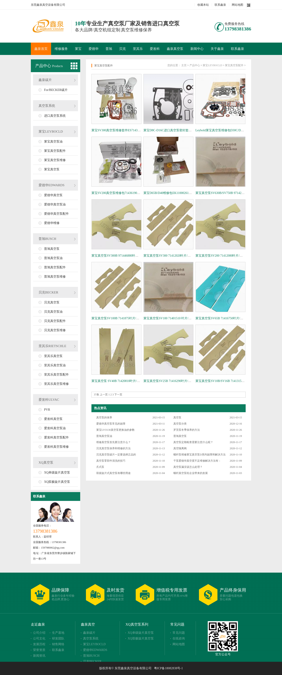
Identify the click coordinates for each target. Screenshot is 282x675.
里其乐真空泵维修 (56, 383)
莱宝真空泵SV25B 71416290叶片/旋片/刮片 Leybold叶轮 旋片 (184, 381)
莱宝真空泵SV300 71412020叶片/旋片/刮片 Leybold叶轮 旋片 (184, 255)
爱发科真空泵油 (55, 428)
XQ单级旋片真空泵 (57, 472)
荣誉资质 (39, 650)
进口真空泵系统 (55, 115)
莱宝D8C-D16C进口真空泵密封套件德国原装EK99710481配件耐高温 (189, 130)
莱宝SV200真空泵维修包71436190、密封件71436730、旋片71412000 (137, 193)
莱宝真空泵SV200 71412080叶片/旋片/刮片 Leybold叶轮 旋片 (236, 255)
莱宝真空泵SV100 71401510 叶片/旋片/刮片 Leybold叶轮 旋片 (184, 318)
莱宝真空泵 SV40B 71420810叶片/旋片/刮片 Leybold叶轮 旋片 (132, 381)
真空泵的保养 (104, 417)
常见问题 (177, 624)
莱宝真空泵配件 (55, 150)
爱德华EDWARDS (52, 185)
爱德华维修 (51, 223)
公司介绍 (39, 632)
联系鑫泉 (220, 4)
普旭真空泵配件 (55, 267)
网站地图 (237, 4)
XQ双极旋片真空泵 (57, 481)
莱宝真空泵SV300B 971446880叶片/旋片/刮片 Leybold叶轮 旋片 (133, 255)
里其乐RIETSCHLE (52, 346)
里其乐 (138, 49)
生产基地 (58, 632)
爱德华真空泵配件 (56, 213)
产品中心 (43, 66)
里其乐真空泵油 (55, 365)
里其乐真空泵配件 (56, 374)
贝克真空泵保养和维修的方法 (113, 448)
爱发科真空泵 (53, 419)
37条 (96, 394)
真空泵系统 (47, 105)
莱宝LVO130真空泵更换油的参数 (115, 429)
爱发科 (155, 49)
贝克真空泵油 (53, 311)
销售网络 (58, 644)
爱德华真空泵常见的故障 (110, 423)
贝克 (122, 49)
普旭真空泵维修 (55, 276)
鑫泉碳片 (45, 80)
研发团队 (58, 638)
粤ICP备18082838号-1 (168, 668)
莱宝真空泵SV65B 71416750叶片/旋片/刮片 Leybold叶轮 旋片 (236, 318)
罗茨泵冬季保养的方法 (186, 429)
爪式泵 (100, 466)
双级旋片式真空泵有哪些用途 (113, 473)
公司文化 (39, 638)
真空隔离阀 (180, 448)
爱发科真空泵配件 (56, 437)
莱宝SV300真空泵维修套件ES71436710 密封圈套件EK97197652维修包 (138, 130)
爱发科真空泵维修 (56, 446)
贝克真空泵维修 (55, 330)
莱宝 (78, 49)
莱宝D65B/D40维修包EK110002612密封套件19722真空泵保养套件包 (189, 193)
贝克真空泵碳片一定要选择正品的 (116, 454)
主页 (184, 65)
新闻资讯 (39, 655)
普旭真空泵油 (53, 258)
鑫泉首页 (41, 49)
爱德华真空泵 (53, 195)
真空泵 (177, 417)
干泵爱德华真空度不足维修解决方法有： (197, 460)
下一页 (118, 394)
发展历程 (39, 644)
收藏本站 (203, 4)
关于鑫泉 (217, 49)
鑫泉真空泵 (175, 49)
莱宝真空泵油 (53, 141)
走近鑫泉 (38, 624)
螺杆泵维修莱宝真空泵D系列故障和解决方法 (199, 454)
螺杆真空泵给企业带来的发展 (190, 473)
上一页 (104, 394)
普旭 (109, 49)
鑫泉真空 (88, 624)
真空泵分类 (180, 423)
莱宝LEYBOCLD (51, 131)
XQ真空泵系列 (136, 624)
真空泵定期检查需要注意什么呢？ (193, 442)
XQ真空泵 (46, 462)
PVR (47, 409)
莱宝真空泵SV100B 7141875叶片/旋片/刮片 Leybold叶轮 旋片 (132, 318)
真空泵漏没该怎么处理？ (187, 466)
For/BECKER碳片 (56, 90)
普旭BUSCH (47, 239)
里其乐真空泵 (53, 356)
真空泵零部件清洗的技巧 (110, 460)
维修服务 (61, 49)
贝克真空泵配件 (55, 321)
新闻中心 (197, 49)
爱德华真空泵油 (55, 204)
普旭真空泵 (51, 248)
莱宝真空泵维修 (55, 160)
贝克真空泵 (51, 302)
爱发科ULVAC (49, 399)
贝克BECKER (48, 292)
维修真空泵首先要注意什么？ (113, 442)
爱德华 (93, 49)
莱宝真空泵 (51, 169)
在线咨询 (179, 638)
